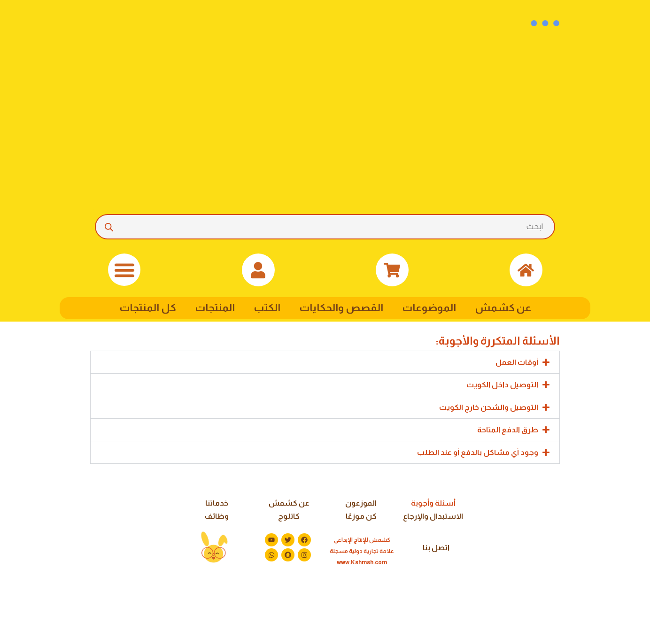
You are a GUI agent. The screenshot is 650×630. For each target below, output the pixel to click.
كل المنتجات (147, 308)
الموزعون (361, 503)
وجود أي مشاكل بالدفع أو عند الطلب (477, 452)
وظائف (217, 516)
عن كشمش (503, 308)
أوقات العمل (516, 362)
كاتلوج (289, 516)
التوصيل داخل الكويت (502, 385)
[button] (124, 270)
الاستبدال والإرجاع (433, 516)
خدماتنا (216, 503)
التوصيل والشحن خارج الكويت (488, 407)
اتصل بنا (436, 548)
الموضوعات (429, 308)
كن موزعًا (361, 516)
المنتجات (215, 308)
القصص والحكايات (341, 308)
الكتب (267, 308)
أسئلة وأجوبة (433, 503)
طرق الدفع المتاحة (507, 430)
